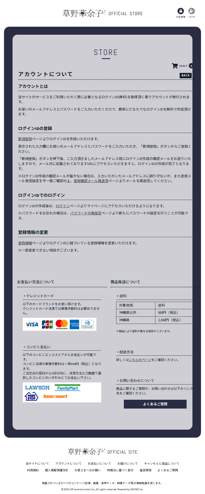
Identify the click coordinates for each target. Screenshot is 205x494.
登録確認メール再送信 (91, 181)
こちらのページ (140, 360)
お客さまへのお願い (87, 470)
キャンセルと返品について (161, 463)
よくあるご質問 (155, 404)
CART (182, 65)
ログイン (63, 206)
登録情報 (25, 243)
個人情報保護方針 (56, 470)
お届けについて (127, 463)
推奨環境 (145, 470)
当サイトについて (37, 463)
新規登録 (25, 139)
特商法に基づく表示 (120, 470)
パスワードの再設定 (85, 213)
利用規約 (33, 470)
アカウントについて (68, 463)
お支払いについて (99, 463)
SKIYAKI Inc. (137, 489)
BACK (186, 75)
